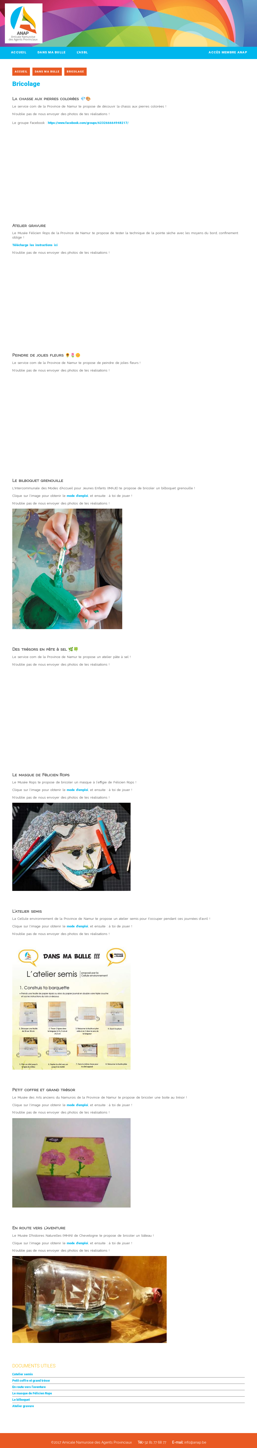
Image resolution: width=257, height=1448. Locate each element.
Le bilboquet (21, 1399)
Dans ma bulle (52, 52)
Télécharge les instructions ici (35, 245)
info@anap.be (189, 1442)
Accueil (19, 52)
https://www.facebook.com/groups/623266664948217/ (88, 123)
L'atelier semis (22, 1374)
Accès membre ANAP (228, 52)
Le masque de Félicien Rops (32, 1393)
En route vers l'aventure (29, 1387)
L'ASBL (82, 52)
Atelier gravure (23, 1406)
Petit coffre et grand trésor (31, 1380)
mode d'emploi (77, 496)
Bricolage (75, 71)
